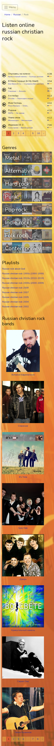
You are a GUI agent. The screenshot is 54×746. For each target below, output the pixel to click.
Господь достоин (36, 76)
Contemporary (23, 248)
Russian (17, 14)
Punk (11, 197)
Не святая (20, 113)
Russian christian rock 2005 (15, 297)
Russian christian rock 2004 (15, 301)
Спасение (12, 91)
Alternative (19, 171)
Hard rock (17, 184)
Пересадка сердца (25, 98)
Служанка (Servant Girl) (34, 84)
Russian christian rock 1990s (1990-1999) (23, 273)
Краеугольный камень (17, 76)
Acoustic (22, 91)
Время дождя (27, 127)
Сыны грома (13, 127)
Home (7, 14)
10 (38, 133)
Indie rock (17, 222)
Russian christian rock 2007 (15, 292)
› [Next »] (43, 133)
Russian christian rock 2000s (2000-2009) (23, 283)
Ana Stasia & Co (14, 84)
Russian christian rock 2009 (15, 287)
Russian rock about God (13, 268)
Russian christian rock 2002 (15, 306)
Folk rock (16, 235)
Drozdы (11, 98)
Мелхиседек (13, 120)
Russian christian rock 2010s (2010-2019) (23, 278)
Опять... (26, 106)
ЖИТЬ (10, 113)
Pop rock (16, 209)
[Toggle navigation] (10, 7)
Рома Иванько (14, 106)
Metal (12, 158)
